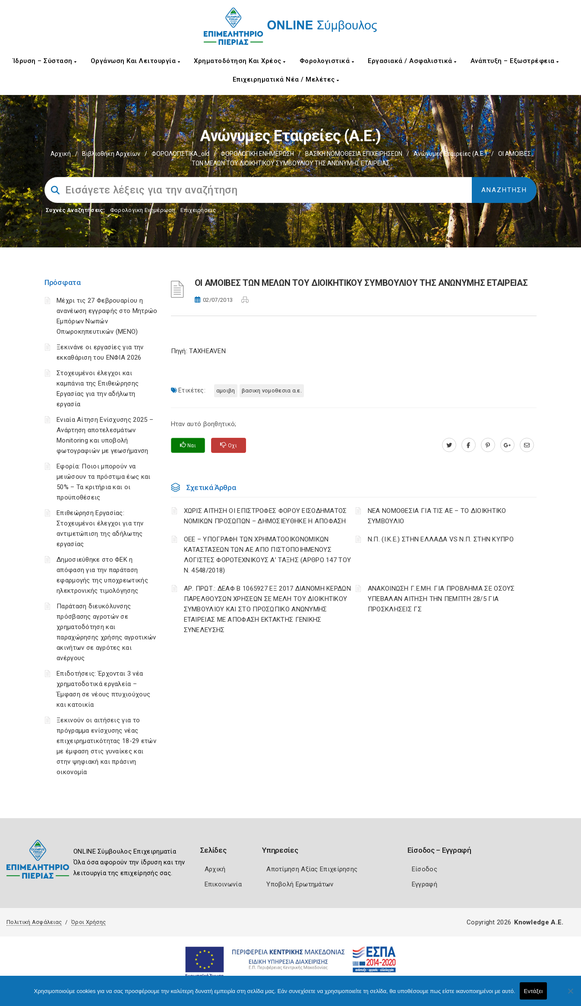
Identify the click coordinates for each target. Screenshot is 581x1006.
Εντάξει (533, 991)
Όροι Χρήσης (88, 922)
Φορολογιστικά (327, 61)
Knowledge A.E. (538, 922)
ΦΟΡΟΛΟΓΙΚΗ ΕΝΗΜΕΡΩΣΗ (257, 153)
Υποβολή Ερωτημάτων (299, 884)
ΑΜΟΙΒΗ (225, 390)
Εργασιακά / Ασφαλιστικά (412, 61)
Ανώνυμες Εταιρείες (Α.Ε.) (450, 153)
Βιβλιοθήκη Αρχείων (111, 153)
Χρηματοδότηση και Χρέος (240, 61)
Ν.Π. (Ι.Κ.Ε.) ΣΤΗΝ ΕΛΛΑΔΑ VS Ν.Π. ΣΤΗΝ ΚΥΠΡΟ (441, 539)
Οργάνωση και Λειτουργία (135, 61)
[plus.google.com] (507, 445)
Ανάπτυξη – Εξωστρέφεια (514, 61)
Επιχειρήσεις (198, 210)
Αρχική (61, 153)
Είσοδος (424, 869)
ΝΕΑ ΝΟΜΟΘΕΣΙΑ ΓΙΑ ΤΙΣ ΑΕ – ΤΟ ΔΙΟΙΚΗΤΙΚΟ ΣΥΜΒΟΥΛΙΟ (437, 516)
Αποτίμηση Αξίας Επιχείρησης (311, 869)
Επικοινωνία (223, 884)
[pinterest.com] (488, 445)
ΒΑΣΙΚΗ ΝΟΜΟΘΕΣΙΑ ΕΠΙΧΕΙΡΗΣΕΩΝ (353, 153)
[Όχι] (570, 995)
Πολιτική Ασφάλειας (34, 922)
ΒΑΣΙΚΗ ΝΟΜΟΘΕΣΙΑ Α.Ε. (272, 390)
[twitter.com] (449, 445)
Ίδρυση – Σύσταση (45, 61)
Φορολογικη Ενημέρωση (142, 210)
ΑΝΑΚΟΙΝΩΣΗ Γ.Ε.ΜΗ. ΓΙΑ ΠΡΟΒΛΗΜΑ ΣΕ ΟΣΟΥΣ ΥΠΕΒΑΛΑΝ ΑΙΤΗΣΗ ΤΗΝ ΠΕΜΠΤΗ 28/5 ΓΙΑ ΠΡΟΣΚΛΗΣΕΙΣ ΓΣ (441, 599)
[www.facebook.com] (468, 445)
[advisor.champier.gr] (527, 445)
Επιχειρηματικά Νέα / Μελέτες (286, 79)
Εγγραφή (424, 884)
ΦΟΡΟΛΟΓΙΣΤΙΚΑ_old (180, 153)
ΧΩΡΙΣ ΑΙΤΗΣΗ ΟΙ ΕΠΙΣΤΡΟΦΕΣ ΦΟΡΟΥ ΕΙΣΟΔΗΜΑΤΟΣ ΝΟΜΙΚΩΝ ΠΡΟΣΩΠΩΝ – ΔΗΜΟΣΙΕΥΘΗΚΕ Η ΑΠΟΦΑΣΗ (265, 516)
